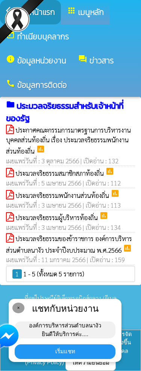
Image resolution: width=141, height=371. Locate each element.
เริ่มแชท (65, 351)
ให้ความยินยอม (90, 362)
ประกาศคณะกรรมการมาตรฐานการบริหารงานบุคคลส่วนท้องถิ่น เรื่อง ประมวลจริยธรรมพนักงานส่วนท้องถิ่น (68, 140)
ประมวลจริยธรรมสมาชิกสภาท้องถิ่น (60, 173)
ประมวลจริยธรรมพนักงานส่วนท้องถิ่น (63, 195)
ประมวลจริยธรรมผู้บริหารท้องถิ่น (57, 217)
